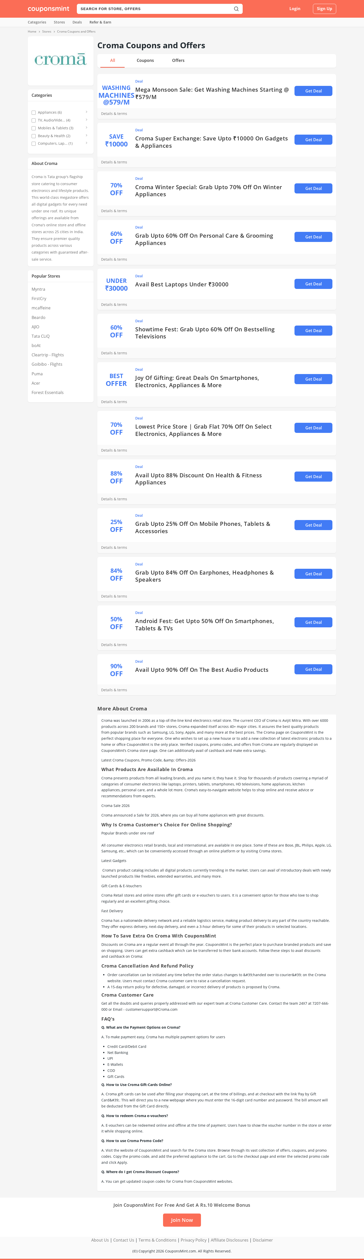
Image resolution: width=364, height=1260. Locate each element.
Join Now (182, 1220)
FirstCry (39, 298)
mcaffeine (41, 308)
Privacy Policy (194, 1240)
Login (295, 8)
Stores (59, 22)
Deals (77, 22)
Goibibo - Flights (47, 364)
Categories (37, 22)
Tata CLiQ (41, 336)
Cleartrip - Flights (48, 355)
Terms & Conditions (157, 1240)
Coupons (145, 60)
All (112, 60)
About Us (100, 1240)
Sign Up (324, 8)
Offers (178, 60)
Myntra (38, 289)
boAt (36, 345)
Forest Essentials (48, 392)
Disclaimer (263, 1240)
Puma (37, 374)
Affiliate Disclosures (229, 1240)
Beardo (39, 317)
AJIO (35, 327)
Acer (36, 383)
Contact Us (123, 1240)
